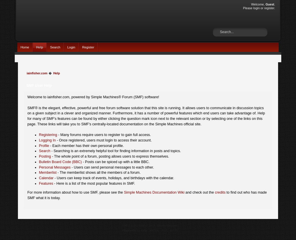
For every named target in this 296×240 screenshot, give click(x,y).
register (269, 8)
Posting (45, 156)
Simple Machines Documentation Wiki (154, 192)
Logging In (47, 140)
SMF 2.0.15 (129, 225)
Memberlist (48, 173)
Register (88, 47)
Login (71, 47)
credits (220, 192)
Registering (48, 135)
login (256, 8)
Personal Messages (55, 167)
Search (55, 47)
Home (25, 47)
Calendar (46, 178)
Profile (44, 146)
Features (46, 184)
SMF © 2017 (147, 225)
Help (39, 47)
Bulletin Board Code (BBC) (60, 162)
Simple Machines (168, 225)
